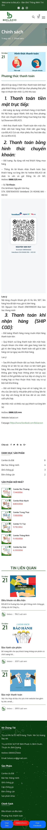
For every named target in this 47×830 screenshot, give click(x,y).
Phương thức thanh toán (12, 816)
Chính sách (19, 38)
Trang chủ (6, 38)
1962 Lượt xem (21, 614)
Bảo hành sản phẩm (11, 647)
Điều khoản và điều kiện (13, 600)
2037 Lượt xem (21, 661)
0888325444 (21, 823)
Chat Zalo (7, 824)
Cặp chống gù (7, 787)
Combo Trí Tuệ (19, 524)
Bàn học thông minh (23, 465)
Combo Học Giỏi (19, 547)
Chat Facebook (37, 824)
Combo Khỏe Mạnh (21, 501)
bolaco (6, 614)
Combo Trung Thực (21, 512)
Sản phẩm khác (8, 796)
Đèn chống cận (23, 474)
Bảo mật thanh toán (11, 694)
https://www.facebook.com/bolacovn (26, 423)
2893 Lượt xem (21, 708)
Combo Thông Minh (21, 535)
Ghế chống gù (23, 469)
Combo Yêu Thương (21, 489)
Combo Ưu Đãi (23, 460)
